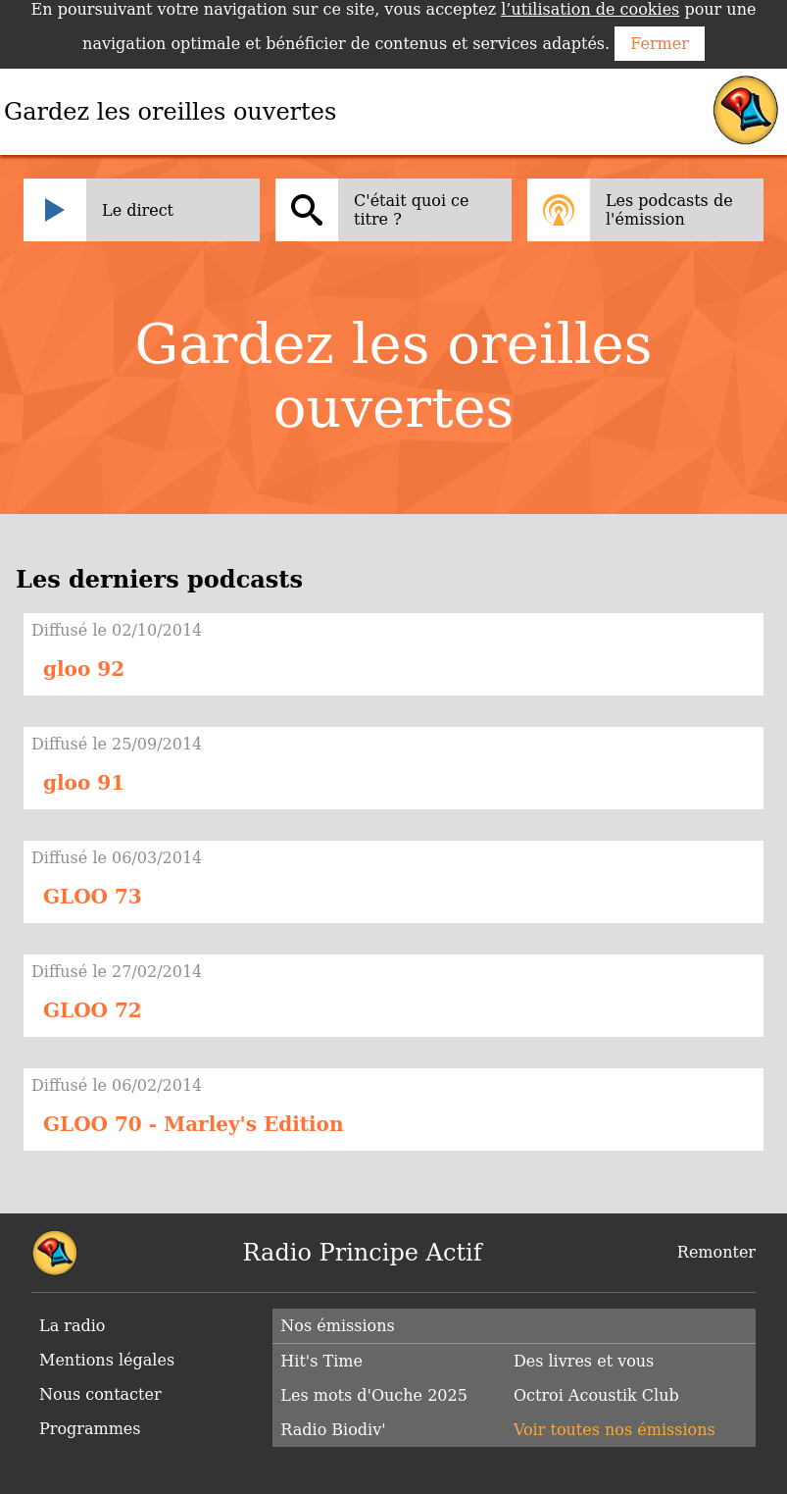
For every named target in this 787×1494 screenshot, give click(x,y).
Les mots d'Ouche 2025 (373, 1395)
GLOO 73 (92, 896)
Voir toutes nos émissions (614, 1429)
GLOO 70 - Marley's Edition (193, 1124)
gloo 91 (83, 783)
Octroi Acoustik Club (596, 1395)
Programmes (90, 1428)
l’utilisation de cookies (590, 9)
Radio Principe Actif (362, 1252)
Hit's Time (321, 1361)
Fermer (659, 43)
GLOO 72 (92, 1010)
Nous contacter (100, 1394)
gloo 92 (83, 669)
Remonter (716, 1252)
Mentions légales (106, 1360)
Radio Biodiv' (332, 1429)
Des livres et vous (584, 1361)
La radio (72, 1325)
